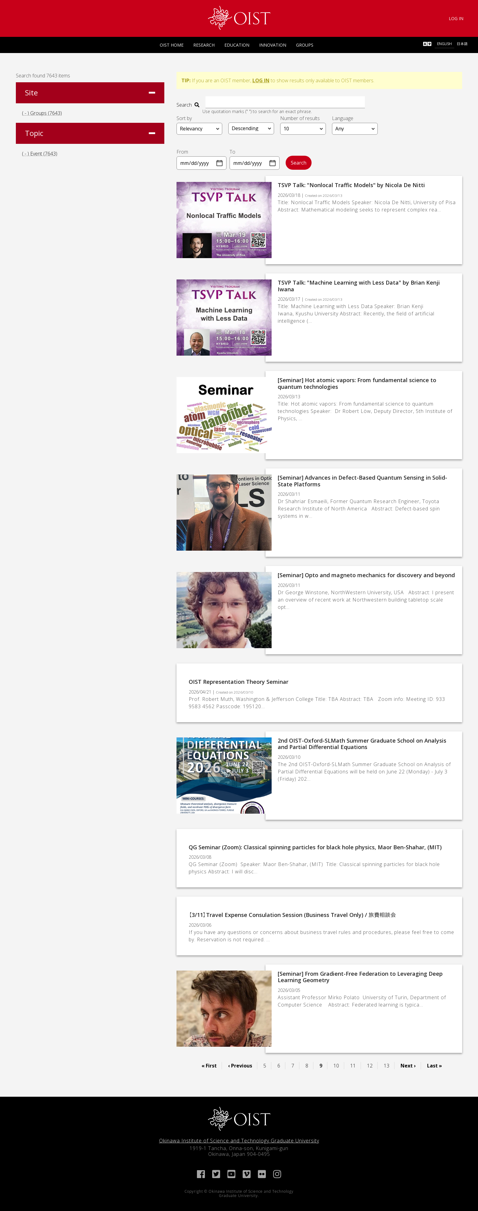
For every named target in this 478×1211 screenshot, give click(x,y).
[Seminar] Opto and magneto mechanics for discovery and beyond (366, 574)
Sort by (184, 118)
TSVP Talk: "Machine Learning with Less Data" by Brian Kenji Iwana (359, 286)
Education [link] (236, 45)
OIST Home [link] (172, 45)
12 (372, 1065)
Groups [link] (304, 45)
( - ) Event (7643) (39, 153)
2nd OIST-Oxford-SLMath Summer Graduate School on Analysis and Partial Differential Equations (362, 743)
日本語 (462, 43)
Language (342, 118)
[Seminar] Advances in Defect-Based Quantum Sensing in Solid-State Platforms (362, 481)
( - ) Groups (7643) (42, 113)
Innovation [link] (272, 45)
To (232, 151)
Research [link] (204, 45)
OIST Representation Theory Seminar (238, 681)
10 (339, 1065)
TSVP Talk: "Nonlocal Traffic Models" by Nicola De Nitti (351, 184)
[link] (239, 18)
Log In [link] (456, 18)
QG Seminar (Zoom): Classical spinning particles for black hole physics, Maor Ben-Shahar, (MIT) (315, 846)
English (444, 43)
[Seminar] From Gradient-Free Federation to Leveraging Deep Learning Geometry (360, 977)
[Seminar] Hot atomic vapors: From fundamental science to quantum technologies (357, 383)
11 (355, 1065)
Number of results (300, 118)
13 (389, 1065)
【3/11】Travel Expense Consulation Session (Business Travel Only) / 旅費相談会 (292, 914)
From (182, 151)
